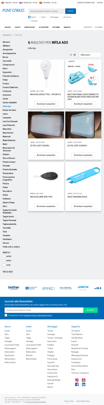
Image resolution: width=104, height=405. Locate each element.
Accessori (65, 17)
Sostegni (51, 334)
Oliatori (6, 154)
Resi (73, 369)
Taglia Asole (8, 216)
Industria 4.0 (52, 376)
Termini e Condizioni (80, 373)
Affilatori (6, 46)
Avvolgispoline (9, 53)
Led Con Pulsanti (10, 121)
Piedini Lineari (9, 162)
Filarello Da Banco (11, 76)
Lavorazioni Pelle (12, 345)
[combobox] (52, 11)
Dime (5, 68)
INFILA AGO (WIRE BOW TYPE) (41, 197)
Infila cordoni (10, 362)
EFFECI (7, 261)
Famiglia (8, 341)
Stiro (5, 206)
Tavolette (7, 228)
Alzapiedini (8, 49)
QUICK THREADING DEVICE (77, 197)
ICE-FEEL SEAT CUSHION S (77, 146)
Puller (5, 187)
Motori (50, 387)
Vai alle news (77, 338)
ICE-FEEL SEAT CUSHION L (40, 146)
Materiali (7, 136)
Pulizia (6, 184)
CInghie (50, 352)
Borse (5, 57)
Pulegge (50, 355)
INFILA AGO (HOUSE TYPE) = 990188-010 (45, 94)
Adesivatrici (10, 352)
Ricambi (32, 21)
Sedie (5, 195)
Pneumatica (8, 173)
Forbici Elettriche (10, 87)
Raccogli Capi (53, 366)
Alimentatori (10, 359)
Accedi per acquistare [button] (46, 104)
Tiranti (50, 348)
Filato (5, 80)
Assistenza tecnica (79, 348)
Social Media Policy (83, 401)
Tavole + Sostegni (55, 338)
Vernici (6, 243)
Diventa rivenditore (86, 3)
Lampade (7, 118)
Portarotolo (52, 373)
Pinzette (6, 166)
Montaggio (52, 17)
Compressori (9, 65)
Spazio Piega (8, 202)
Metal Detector (9, 140)
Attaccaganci (10, 348)
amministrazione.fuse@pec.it (36, 402)
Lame (5, 114)
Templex (6, 235)
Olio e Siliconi (9, 158)
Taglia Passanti (9, 220)
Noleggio (75, 352)
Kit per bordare (9, 110)
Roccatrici (7, 191)
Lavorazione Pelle (33, 345)
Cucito (7, 331)
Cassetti (50, 362)
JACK (6, 265)
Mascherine (8, 133)
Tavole (50, 331)
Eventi (74, 341)
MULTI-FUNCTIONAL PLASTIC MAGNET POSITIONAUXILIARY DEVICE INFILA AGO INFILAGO (83, 96)
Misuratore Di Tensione (9, 149)
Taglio (7, 338)
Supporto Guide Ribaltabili (10, 211)
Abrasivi (6, 42)
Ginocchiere (52, 369)
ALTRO (7, 256)
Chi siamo (99, 27)
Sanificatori (9, 355)
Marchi (67, 27)
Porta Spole (52, 359)
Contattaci (75, 362)
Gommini (7, 95)
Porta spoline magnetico (9, 178)
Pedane (50, 345)
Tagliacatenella (9, 224)
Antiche (29, 355)
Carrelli (50, 383)
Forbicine (7, 91)
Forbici (6, 84)
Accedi (100, 3)
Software (7, 199)
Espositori (7, 72)
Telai (5, 232)
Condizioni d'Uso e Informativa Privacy (38, 315)
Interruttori (52, 341)
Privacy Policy (69, 401)
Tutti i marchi (76, 334)
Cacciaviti (7, 61)
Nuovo (32, 17)
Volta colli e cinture (11, 247)
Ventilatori (7, 239)
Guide (5, 99)
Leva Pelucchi (9, 125)
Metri (5, 144)
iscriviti (90, 310)
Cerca (70, 11)
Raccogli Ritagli (53, 380)
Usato (42, 17)
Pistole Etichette (10, 169)
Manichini (7, 129)
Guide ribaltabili (10, 102)
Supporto (88, 27)
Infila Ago (7, 106)
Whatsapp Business (79, 355)
